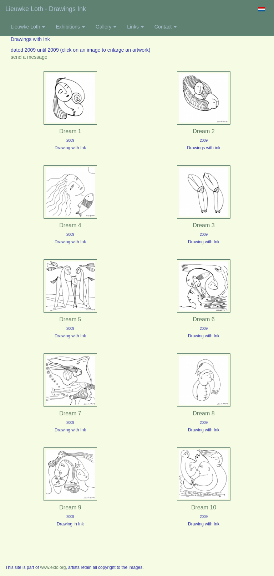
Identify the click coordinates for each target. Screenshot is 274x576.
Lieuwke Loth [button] (28, 27)
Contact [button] (165, 27)
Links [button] (135, 27)
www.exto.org (53, 567)
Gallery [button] (106, 27)
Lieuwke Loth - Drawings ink (45, 8)
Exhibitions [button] (70, 27)
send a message (29, 57)
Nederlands (261, 9)
